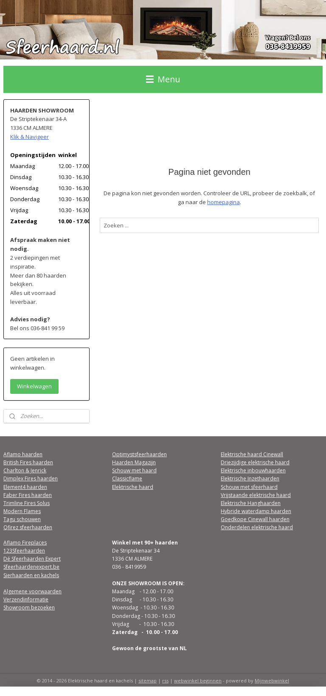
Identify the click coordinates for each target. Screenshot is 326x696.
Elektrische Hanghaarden (251, 503)
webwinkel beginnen (198, 680)
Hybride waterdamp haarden (256, 511)
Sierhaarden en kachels (31, 575)
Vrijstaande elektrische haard (256, 495)
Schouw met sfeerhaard (249, 487)
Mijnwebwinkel (272, 680)
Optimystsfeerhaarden (139, 454)
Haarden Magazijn (134, 462)
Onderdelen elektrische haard (257, 527)
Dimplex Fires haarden (30, 478)
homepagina (223, 201)
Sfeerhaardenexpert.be (31, 566)
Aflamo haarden (22, 454)
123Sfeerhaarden (24, 550)
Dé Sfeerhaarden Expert (32, 558)
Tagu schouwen (22, 519)
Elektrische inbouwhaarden (253, 470)
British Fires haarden (28, 462)
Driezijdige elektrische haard (255, 462)
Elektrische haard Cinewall (252, 454)
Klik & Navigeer (29, 136)
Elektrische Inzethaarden (250, 478)
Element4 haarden (25, 487)
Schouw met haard (134, 470)
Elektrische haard (132, 487)
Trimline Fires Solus (26, 503)
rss (165, 680)
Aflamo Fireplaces (25, 542)
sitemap (147, 680)
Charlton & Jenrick (24, 470)
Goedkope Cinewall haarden (255, 519)
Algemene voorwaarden (32, 591)
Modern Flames (22, 511)
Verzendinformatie (25, 599)
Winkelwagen (34, 386)
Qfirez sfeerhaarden (27, 527)
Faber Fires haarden (27, 495)
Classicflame (127, 478)
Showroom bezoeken (29, 607)
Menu (163, 79)
